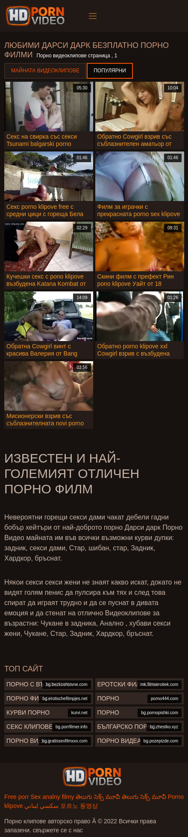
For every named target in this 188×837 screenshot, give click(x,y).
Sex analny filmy (52, 796)
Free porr (16, 796)
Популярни (110, 71)
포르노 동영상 (79, 805)
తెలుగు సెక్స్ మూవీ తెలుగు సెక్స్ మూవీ (121, 796)
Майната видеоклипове (45, 71)
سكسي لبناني (41, 805)
